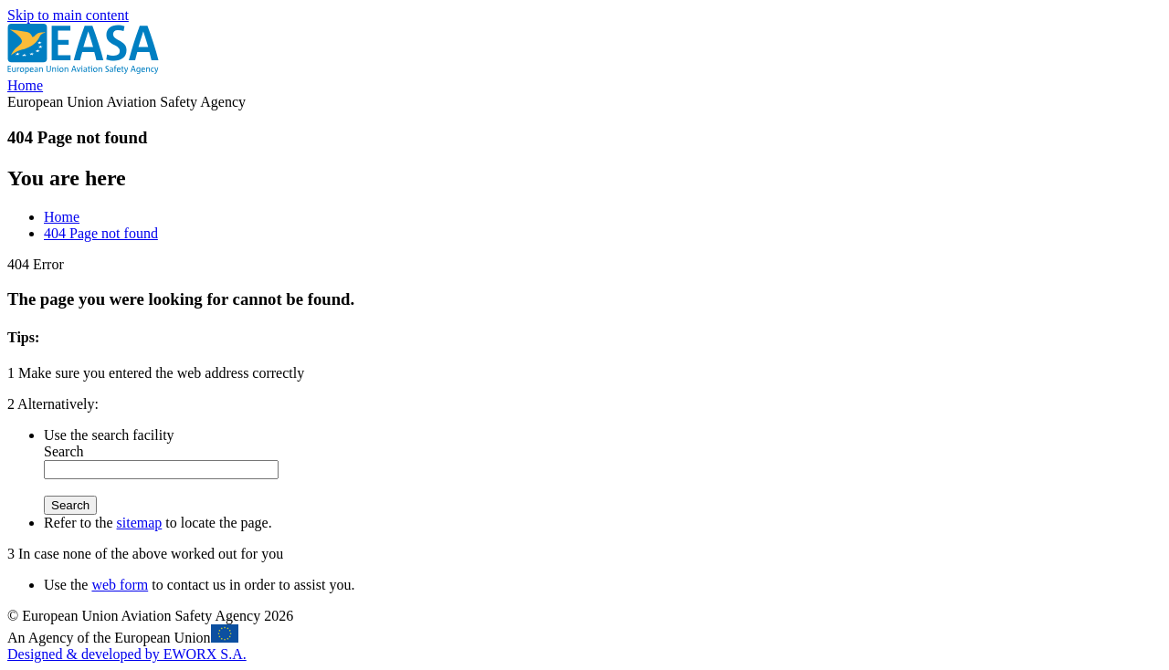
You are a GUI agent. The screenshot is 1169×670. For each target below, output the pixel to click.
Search (64, 451)
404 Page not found (101, 233)
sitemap (140, 522)
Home (25, 85)
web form (119, 584)
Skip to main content (68, 15)
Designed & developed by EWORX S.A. (127, 654)
